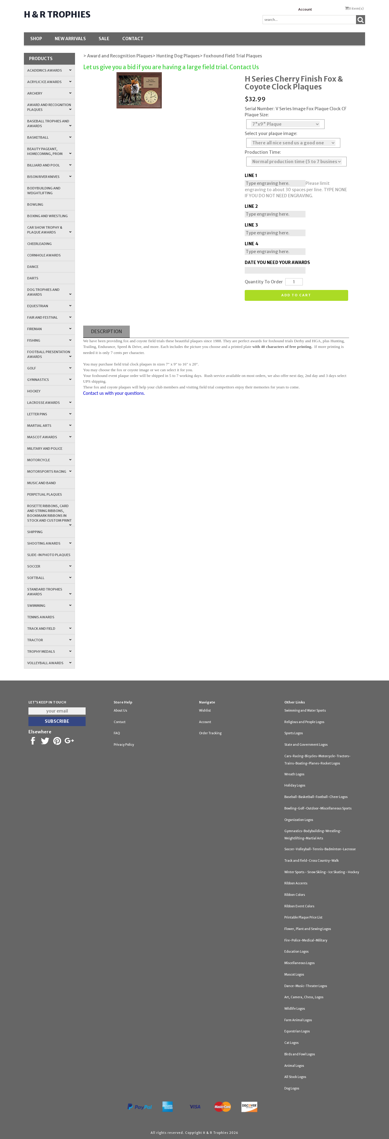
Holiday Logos (294, 785)
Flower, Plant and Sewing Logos (307, 929)
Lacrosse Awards (49, 403)
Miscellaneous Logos (299, 963)
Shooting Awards (49, 543)
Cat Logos (291, 1043)
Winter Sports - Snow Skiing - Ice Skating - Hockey (321, 872)
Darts (32, 278)
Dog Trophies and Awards (49, 292)
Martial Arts (49, 425)
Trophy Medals (49, 651)
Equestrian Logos (297, 1031)
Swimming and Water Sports (305, 711)
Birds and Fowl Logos (299, 1054)
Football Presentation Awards (49, 354)
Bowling (35, 204)
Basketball (49, 137)
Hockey (34, 391)
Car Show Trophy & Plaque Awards (49, 229)
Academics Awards (49, 70)
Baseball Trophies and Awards (49, 123)
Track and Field (49, 628)
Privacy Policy (124, 745)
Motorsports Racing (49, 471)
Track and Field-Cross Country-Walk (311, 861)
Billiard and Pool (49, 165)
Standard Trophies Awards (49, 591)
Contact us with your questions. (114, 393)
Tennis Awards (40, 617)
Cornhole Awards (44, 255)
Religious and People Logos (304, 722)
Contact (132, 38)
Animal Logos (294, 1066)
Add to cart (296, 295)
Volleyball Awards (49, 663)
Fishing (49, 340)
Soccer (49, 566)
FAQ (117, 733)
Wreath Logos (294, 774)
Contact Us (244, 67)
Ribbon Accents (295, 883)
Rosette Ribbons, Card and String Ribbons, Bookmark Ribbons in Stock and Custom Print (49, 515)
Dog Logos (291, 1088)
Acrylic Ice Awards (49, 82)
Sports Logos (293, 733)
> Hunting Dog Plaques (176, 56)
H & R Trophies (57, 14)
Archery (49, 93)
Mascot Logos (294, 975)
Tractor (49, 640)
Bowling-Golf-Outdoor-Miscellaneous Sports (317, 808)
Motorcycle (49, 460)
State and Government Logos (306, 745)
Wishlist (205, 711)
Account (305, 9)
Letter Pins (49, 414)
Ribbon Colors (294, 895)
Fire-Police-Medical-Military (305, 940)
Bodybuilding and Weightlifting (43, 190)
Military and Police (44, 448)
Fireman (49, 329)
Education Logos (296, 952)
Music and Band (41, 483)
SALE (104, 38)
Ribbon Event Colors (299, 906)
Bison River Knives (49, 177)
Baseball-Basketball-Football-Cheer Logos (316, 797)
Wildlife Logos (294, 1009)
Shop (36, 38)
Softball (49, 578)
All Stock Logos (295, 1077)
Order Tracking (210, 733)
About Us (120, 711)
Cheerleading (39, 244)
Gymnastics (49, 380)
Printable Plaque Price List (303, 917)
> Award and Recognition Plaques (117, 56)
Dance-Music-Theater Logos (305, 986)
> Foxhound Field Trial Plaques (231, 56)
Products (41, 58)
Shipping (35, 532)
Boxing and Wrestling (47, 216)
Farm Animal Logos (298, 1020)
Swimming (49, 605)
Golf (49, 368)
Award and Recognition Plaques (49, 107)
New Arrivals (70, 38)
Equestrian (49, 306)
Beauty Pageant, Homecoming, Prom (49, 151)
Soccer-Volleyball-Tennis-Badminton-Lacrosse (320, 849)
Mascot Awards (49, 437)
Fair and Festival (49, 317)
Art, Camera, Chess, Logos (303, 997)
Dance (32, 267)
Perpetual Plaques (44, 494)
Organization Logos (298, 820)
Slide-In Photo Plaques (48, 555)
